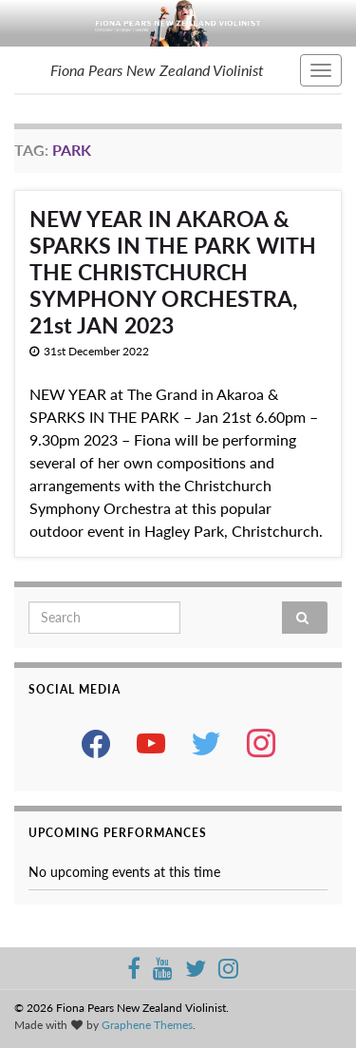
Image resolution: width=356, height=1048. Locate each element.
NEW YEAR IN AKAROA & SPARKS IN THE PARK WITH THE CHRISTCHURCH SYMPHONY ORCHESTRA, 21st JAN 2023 (172, 271)
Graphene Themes (147, 1025)
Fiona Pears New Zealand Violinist (157, 70)
